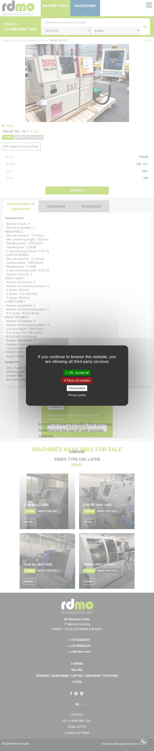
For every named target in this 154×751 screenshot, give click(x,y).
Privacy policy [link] (77, 395)
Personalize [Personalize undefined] (77, 388)
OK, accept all (77, 372)
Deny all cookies (77, 380)
